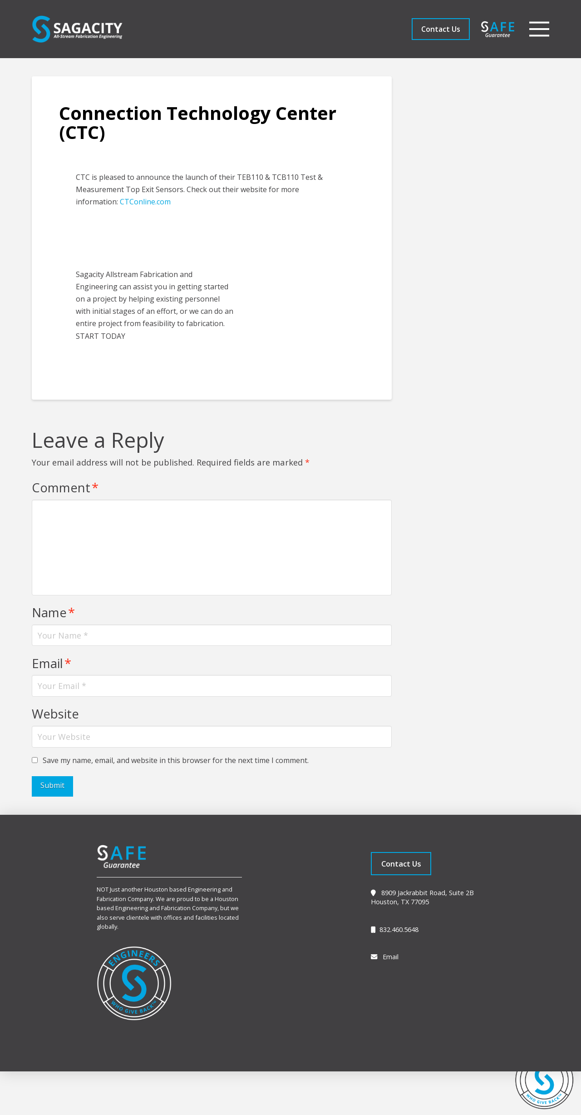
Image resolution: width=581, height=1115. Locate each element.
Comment (65, 487)
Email (51, 663)
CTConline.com (145, 202)
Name (53, 612)
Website (55, 713)
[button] (539, 29)
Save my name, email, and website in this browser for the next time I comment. (176, 760)
